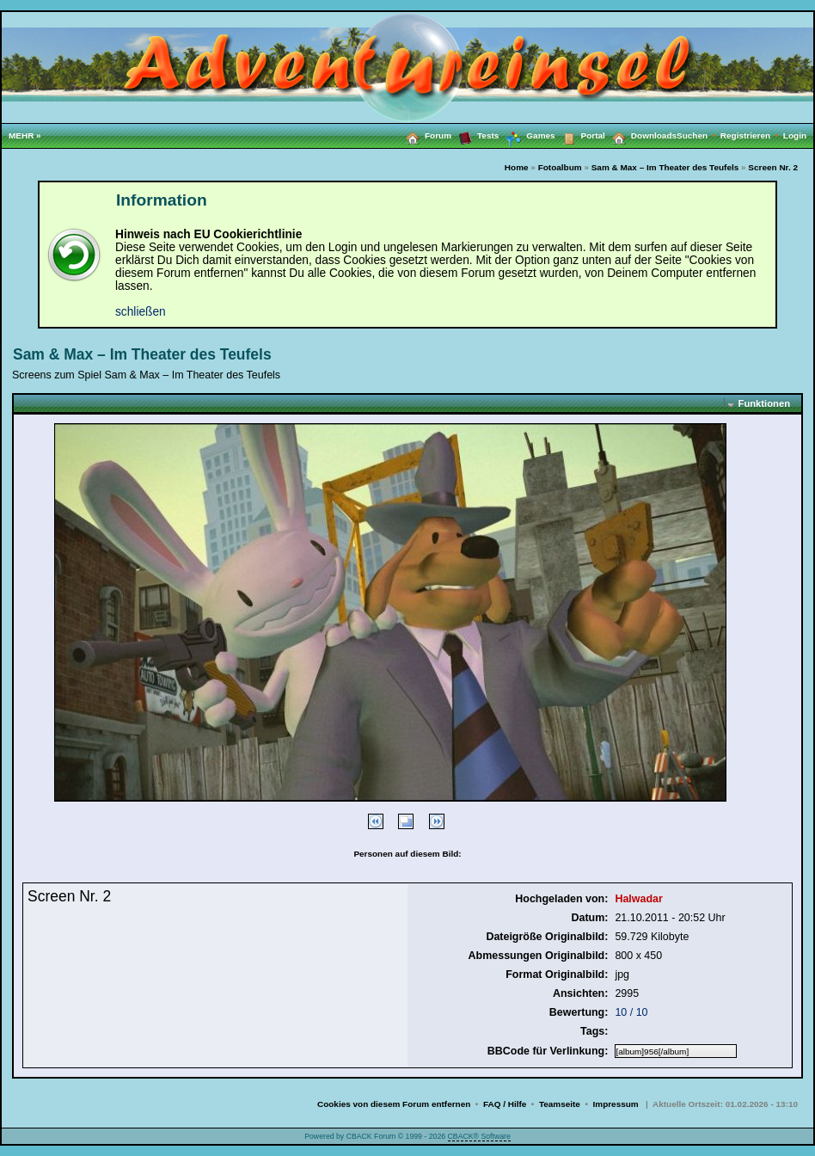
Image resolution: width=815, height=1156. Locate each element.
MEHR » (25, 135)
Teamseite (559, 1104)
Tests (475, 135)
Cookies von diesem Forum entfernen (393, 1104)
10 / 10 (631, 1012)
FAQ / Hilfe (504, 1104)
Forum (425, 135)
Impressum (616, 1104)
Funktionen (764, 403)
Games (527, 136)
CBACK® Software (479, 1136)
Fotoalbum (560, 167)
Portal (580, 135)
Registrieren (751, 135)
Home (517, 167)
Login (794, 135)
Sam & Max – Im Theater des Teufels (665, 167)
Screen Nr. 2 (773, 167)
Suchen (698, 135)
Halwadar (638, 899)
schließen (140, 311)
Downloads (641, 135)
